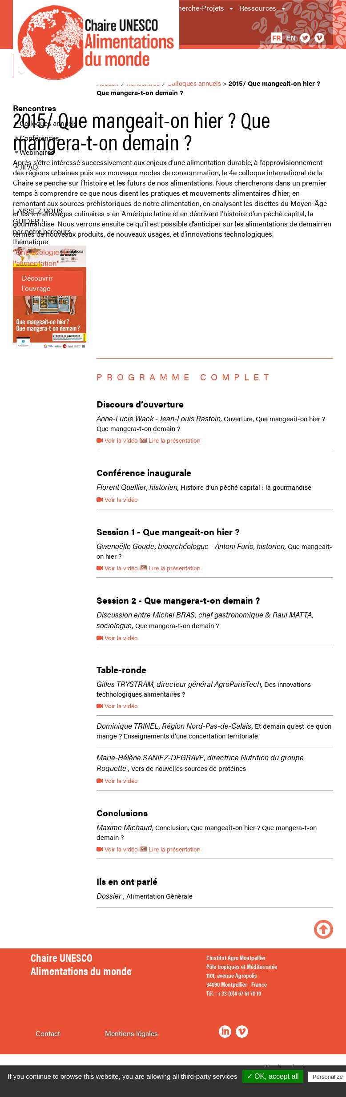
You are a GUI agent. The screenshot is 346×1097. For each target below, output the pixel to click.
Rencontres (34, 107)
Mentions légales (131, 1033)
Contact (48, 1033)
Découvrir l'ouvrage (37, 283)
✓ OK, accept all (273, 1076)
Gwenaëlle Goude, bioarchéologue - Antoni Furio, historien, (191, 545)
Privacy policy (177, 1088)
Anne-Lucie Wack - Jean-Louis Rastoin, (159, 418)
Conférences (39, 138)
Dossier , (111, 895)
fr (276, 37)
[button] (232, 8)
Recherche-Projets (195, 8)
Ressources (258, 8)
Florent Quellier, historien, (138, 486)
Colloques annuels (48, 123)
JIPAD (29, 167)
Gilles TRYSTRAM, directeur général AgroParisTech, (179, 683)
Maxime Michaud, (125, 827)
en (291, 37)
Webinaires (37, 152)
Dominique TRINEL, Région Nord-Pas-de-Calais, (175, 725)
